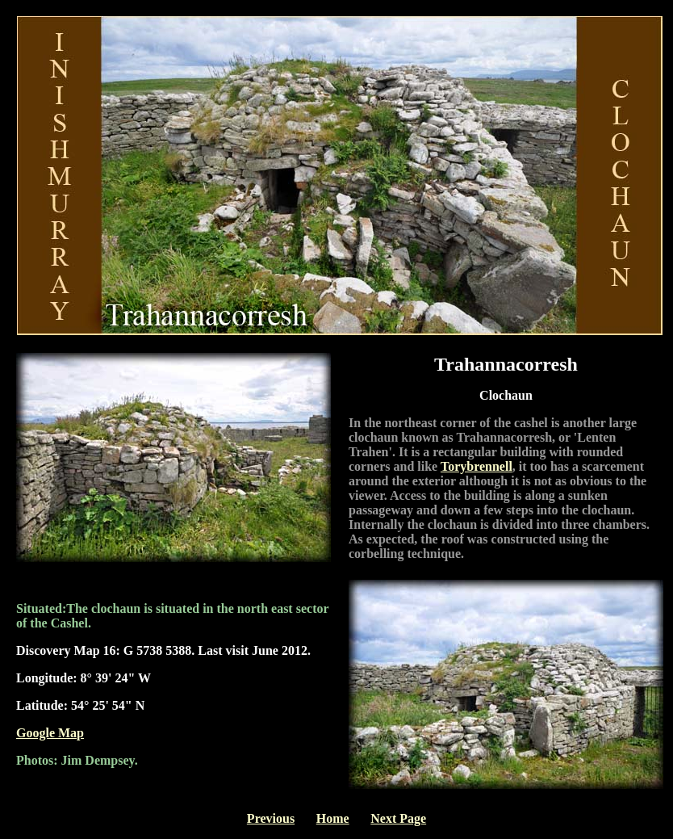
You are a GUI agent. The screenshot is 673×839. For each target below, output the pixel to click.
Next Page (398, 818)
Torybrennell (476, 466)
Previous (271, 818)
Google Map (50, 733)
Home (332, 818)
